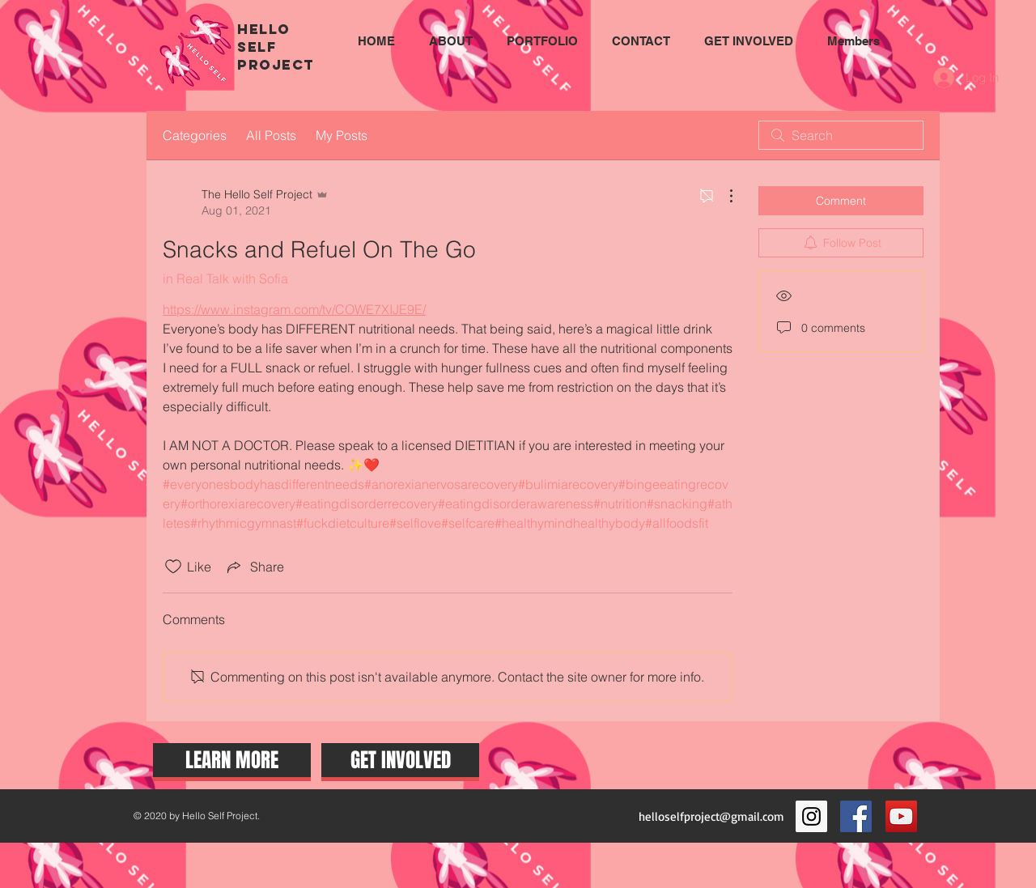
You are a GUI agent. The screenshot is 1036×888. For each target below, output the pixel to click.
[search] (840, 135)
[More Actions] (722, 196)
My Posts (341, 135)
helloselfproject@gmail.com (711, 816)
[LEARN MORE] (232, 760)
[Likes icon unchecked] (173, 566)
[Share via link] (254, 566)
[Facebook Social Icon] (856, 816)
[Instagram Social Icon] (811, 816)
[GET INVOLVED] (400, 760)
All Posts (271, 135)
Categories (195, 135)
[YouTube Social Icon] (901, 816)
